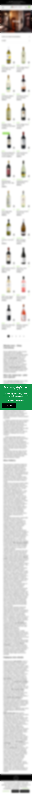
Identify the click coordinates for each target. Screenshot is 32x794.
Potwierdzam (9, 405)
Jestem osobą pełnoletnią (17, 400)
